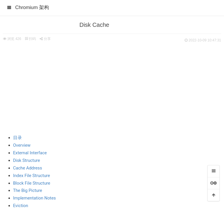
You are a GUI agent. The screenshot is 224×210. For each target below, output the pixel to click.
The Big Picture (27, 190)
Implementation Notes (34, 198)
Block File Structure (31, 183)
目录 (17, 137)
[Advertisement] (112, 87)
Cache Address (27, 168)
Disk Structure (26, 160)
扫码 (30, 39)
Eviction (20, 205)
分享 (45, 39)
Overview (22, 145)
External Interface (30, 152)
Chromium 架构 (32, 7)
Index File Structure (31, 175)
